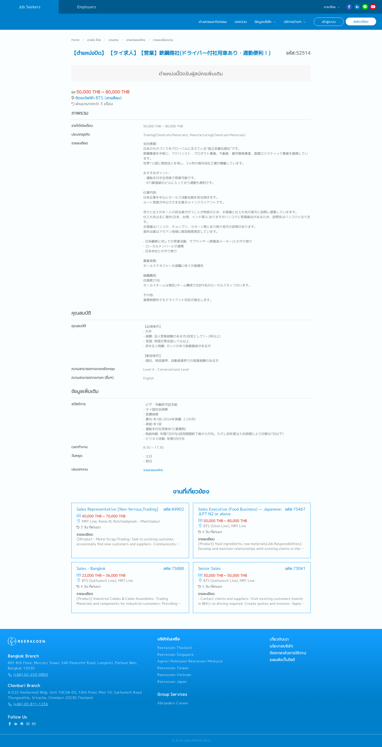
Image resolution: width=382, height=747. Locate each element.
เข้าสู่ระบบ (329, 21)
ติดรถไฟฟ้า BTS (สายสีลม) (98, 98)
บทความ (241, 21)
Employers (86, 7)
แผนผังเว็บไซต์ (282, 659)
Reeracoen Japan (172, 681)
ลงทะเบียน (360, 21)
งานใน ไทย (94, 40)
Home (75, 40)
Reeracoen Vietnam (174, 674)
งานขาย (113, 40)
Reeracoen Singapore (175, 654)
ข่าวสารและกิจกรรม (213, 21)
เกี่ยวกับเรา (279, 639)
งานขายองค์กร (135, 40)
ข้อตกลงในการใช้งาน (288, 652)
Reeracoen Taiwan (173, 668)
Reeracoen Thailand (174, 647)
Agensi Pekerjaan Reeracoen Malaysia (190, 661)
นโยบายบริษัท (281, 646)
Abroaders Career (172, 703)
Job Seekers (29, 7)
